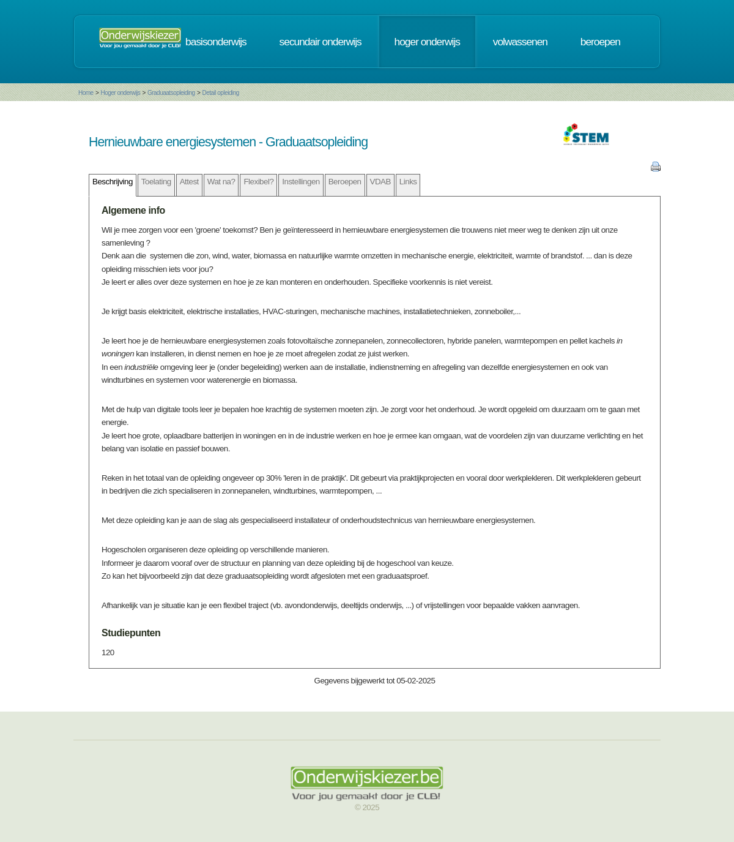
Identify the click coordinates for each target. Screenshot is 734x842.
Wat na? (221, 181)
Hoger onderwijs (120, 92)
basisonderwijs (216, 42)
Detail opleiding (220, 92)
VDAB (380, 181)
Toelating (156, 181)
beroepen (600, 42)
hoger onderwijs (427, 42)
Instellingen (300, 181)
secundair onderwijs (320, 42)
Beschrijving (112, 181)
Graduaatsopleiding (171, 92)
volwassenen (520, 42)
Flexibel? (258, 181)
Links (408, 181)
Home (86, 92)
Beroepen (344, 181)
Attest (189, 181)
